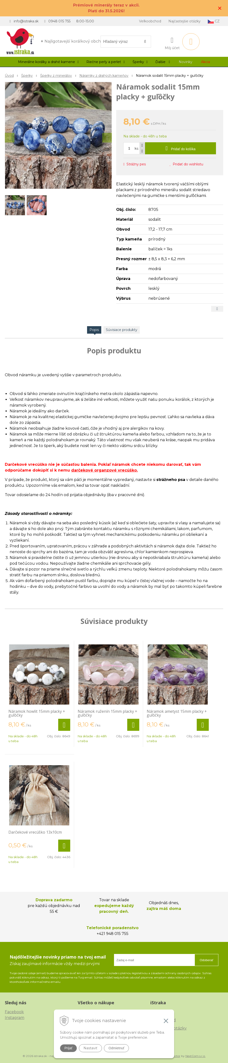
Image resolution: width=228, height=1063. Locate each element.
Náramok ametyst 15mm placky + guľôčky (177, 713)
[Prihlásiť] (172, 43)
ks (136, 148)
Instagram (14, 1017)
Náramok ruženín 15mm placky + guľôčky (107, 713)
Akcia (205, 62)
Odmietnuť (116, 1048)
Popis (94, 330)
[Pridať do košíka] (180, 148)
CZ (214, 21)
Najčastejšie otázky (184, 21)
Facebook (14, 1012)
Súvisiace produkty (121, 330)
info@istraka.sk (26, 21)
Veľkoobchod (150, 21)
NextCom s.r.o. (195, 1056)
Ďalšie (162, 62)
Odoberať (206, 960)
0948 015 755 (59, 21)
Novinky (185, 62)
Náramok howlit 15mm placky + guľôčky (36, 713)
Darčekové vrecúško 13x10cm (35, 832)
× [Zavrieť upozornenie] (220, 8)
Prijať (68, 1048)
